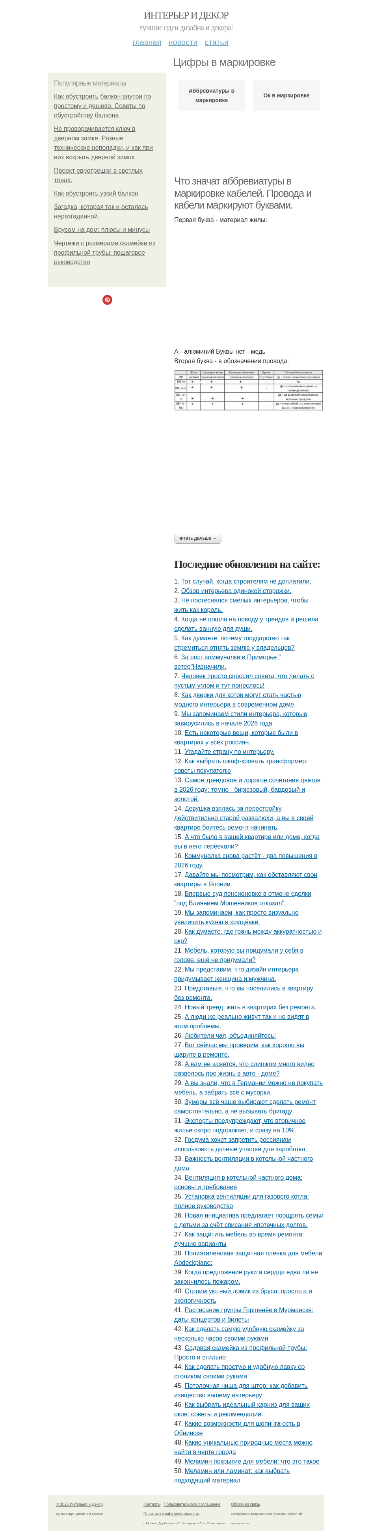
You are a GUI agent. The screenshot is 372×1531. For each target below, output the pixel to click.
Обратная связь (245, 1504)
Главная (146, 42)
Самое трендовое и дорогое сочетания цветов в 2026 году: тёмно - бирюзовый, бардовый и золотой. (247, 789)
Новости (182, 42)
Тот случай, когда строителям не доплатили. (246, 581)
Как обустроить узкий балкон (96, 193)
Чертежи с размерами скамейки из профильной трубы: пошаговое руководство (104, 252)
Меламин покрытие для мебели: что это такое (252, 1461)
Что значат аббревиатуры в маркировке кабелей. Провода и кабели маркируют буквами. (242, 193)
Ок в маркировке (287, 95)
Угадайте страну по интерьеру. (229, 751)
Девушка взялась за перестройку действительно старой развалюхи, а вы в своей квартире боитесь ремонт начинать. (243, 818)
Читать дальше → (198, 538)
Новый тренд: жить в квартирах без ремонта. (250, 1007)
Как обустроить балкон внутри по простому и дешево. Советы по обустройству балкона (102, 106)
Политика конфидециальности (171, 1514)
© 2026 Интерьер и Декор (79, 1504)
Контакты (151, 1504)
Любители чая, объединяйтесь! (230, 1035)
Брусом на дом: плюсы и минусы (102, 229)
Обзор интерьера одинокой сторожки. (236, 590)
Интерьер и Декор (186, 15)
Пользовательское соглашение (192, 1504)
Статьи (216, 42)
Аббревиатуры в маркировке (211, 95)
